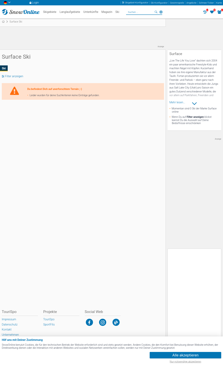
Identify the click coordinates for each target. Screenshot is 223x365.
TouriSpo (49, 319)
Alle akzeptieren (185, 355)
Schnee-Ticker (206, 2)
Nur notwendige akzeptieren (185, 361)
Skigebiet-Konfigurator (136, 2)
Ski (4, 68)
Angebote (191, 2)
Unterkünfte (90, 12)
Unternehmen (10, 334)
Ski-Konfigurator (159, 2)
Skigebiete (49, 12)
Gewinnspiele (177, 2)
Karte (219, 2)
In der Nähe (161, 12)
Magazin (106, 12)
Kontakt (6, 329)
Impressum (9, 319)
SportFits (49, 324)
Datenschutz (10, 324)
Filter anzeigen (14, 76)
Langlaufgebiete (70, 12)
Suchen (156, 12)
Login (35, 2)
